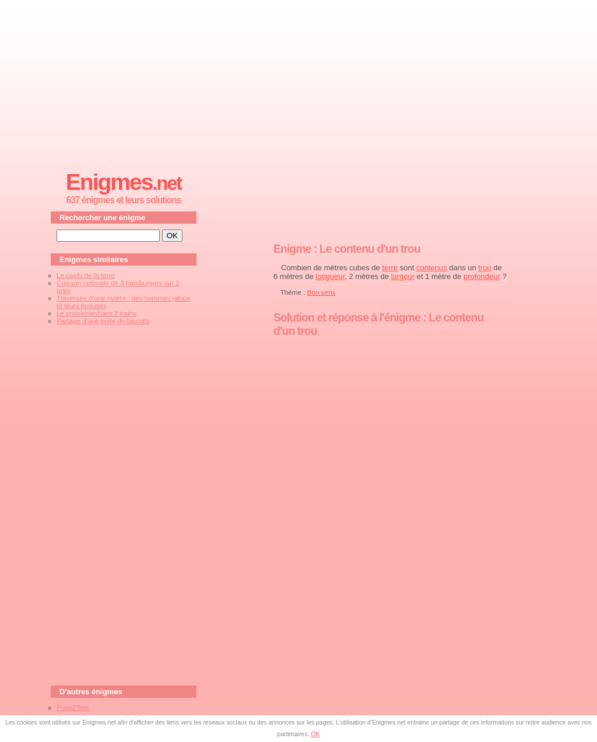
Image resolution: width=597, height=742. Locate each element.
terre (390, 267)
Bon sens (321, 292)
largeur (403, 276)
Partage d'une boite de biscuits (103, 320)
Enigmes (123, 182)
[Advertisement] (298, 82)
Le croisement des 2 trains (96, 313)
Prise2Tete (73, 707)
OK (315, 734)
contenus (431, 267)
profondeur (481, 276)
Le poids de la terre (86, 275)
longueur (330, 276)
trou (484, 267)
